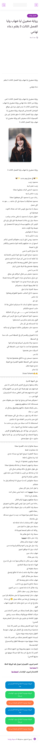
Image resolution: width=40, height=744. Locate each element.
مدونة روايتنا (12, 739)
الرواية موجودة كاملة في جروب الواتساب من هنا (20, 694)
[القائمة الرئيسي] (36, 5)
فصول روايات (32, 15)
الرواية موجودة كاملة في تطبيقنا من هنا (20, 703)
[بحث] (3, 5)
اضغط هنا (33, 668)
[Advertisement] (20, 54)
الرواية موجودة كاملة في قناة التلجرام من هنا (20, 685)
